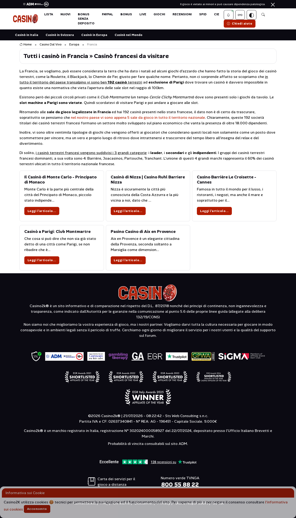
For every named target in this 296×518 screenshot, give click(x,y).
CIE (216, 14)
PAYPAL (107, 14)
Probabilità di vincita (126, 443)
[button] (228, 15)
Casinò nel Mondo (128, 35)
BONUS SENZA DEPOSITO (86, 18)
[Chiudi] (273, 4)
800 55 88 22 (180, 484)
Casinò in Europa (94, 35)
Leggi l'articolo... (42, 211)
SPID (203, 14)
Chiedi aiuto (239, 24)
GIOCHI (159, 14)
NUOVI (65, 14)
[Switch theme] (251, 15)
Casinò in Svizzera (60, 35)
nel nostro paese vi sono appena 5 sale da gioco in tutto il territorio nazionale (138, 117)
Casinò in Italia (26, 35)
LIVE (142, 14)
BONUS (126, 14)
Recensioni (182, 14)
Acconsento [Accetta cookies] (37, 509)
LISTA (48, 14)
